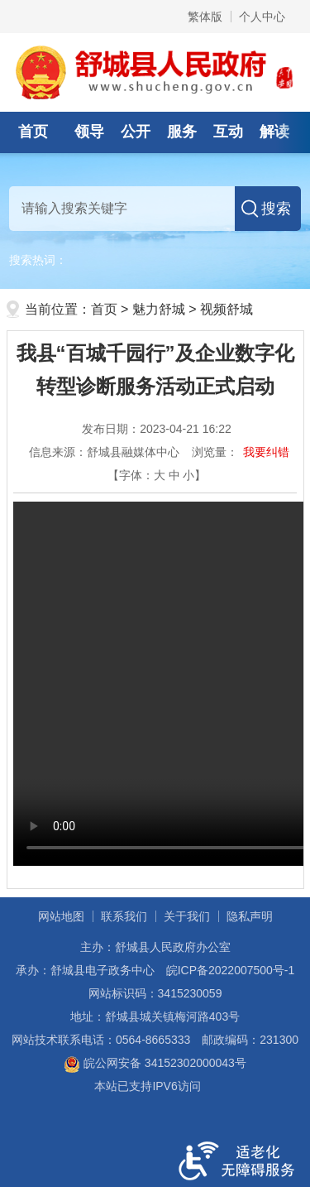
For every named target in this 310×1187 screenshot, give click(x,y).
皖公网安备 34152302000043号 (155, 1062)
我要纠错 (266, 452)
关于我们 (187, 916)
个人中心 (262, 16)
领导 (89, 131)
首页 (33, 131)
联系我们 (124, 916)
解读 (274, 131)
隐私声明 (250, 916)
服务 (182, 131)
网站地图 (61, 916)
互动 (228, 131)
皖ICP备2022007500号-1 (230, 970)
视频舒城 (226, 309)
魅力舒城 (158, 309)
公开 (135, 131)
